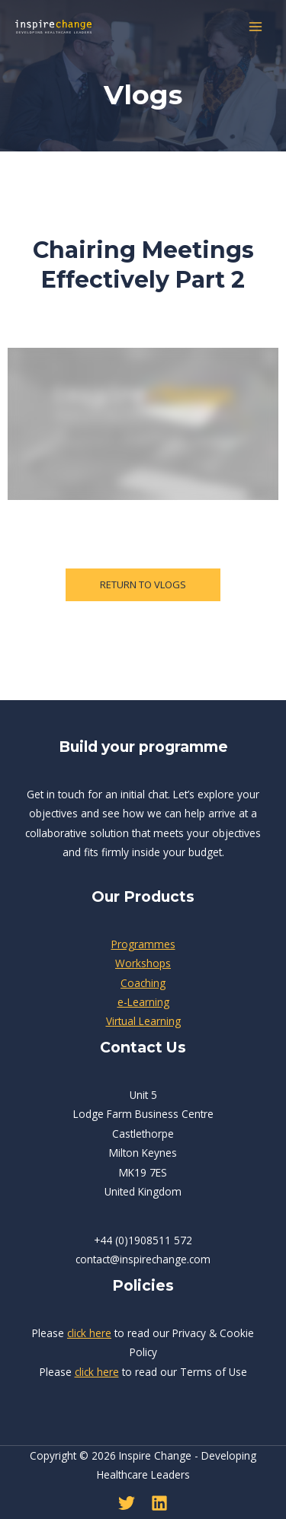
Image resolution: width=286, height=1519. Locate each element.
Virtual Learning (143, 1021)
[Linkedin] (159, 1503)
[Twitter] (126, 1503)
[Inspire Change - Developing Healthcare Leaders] (53, 26)
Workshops (143, 963)
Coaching (143, 983)
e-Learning (143, 1002)
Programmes (143, 944)
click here (89, 1333)
